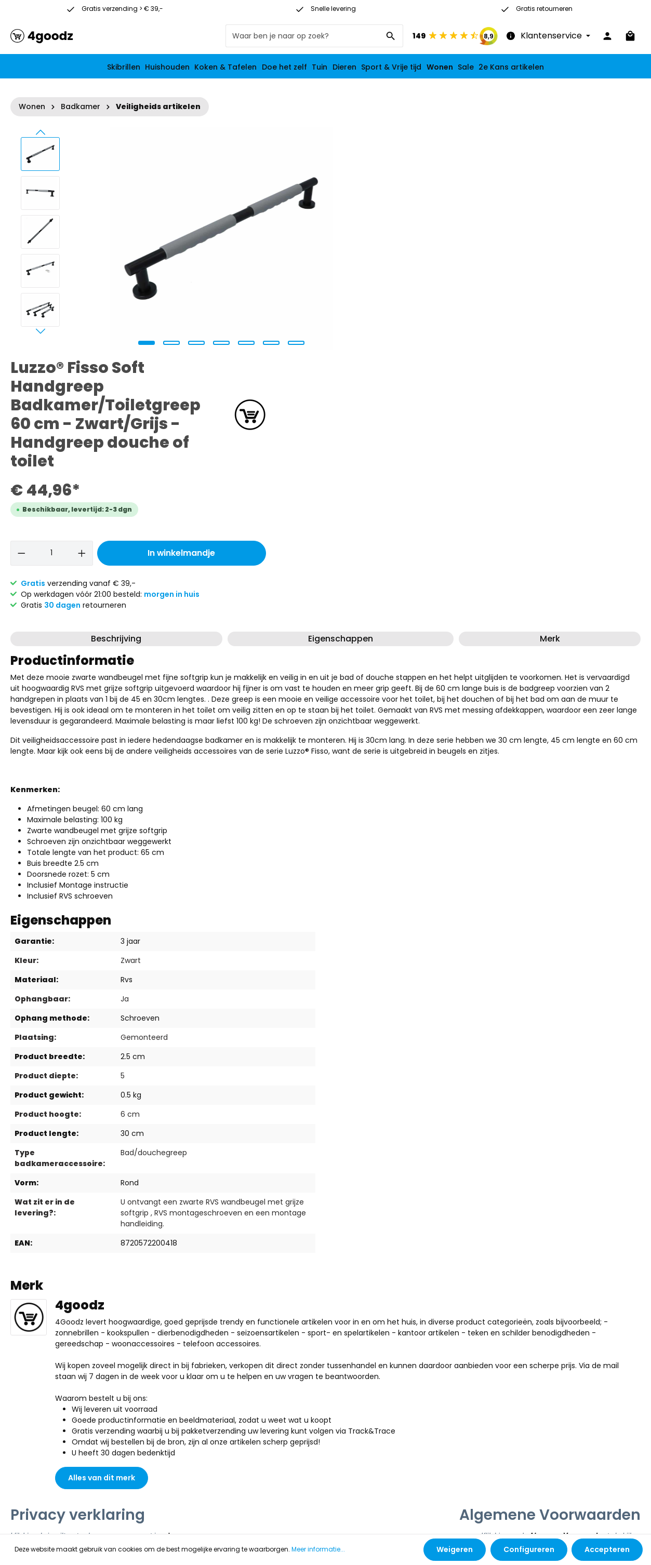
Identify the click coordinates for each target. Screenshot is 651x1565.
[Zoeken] (391, 35)
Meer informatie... (318, 1549)
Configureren (528, 1549)
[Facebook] (436, 1404)
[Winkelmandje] (630, 35)
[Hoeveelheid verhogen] (460, 321)
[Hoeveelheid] (430, 321)
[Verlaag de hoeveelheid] (401, 321)
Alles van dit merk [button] (101, 1246)
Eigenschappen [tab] (340, 407)
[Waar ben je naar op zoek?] (302, 35)
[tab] (116, 407)
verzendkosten (287, 1514)
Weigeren (455, 1549)
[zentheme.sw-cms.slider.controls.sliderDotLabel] (145, 343)
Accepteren (607, 1549)
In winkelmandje (558, 321)
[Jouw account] (607, 35)
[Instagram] (436, 1437)
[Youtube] (436, 1421)
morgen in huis (551, 362)
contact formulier (290, 1445)
